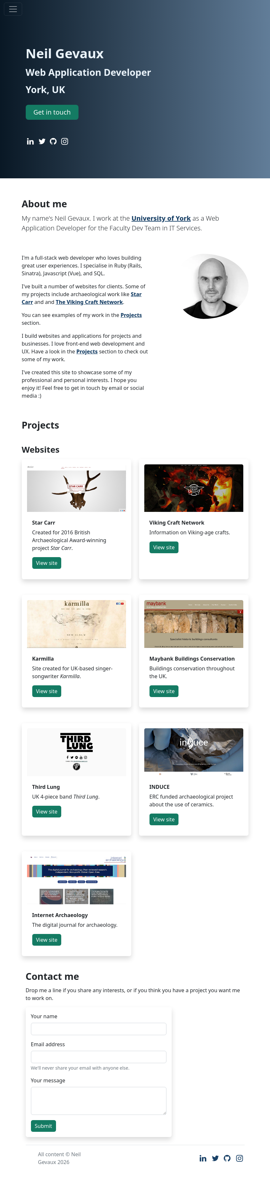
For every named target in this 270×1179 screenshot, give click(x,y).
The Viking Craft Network (89, 302)
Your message (48, 1080)
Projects (131, 315)
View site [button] (47, 563)
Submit (43, 1126)
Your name (44, 1016)
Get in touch (52, 112)
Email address (48, 1044)
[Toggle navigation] (13, 9)
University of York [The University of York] (161, 218)
